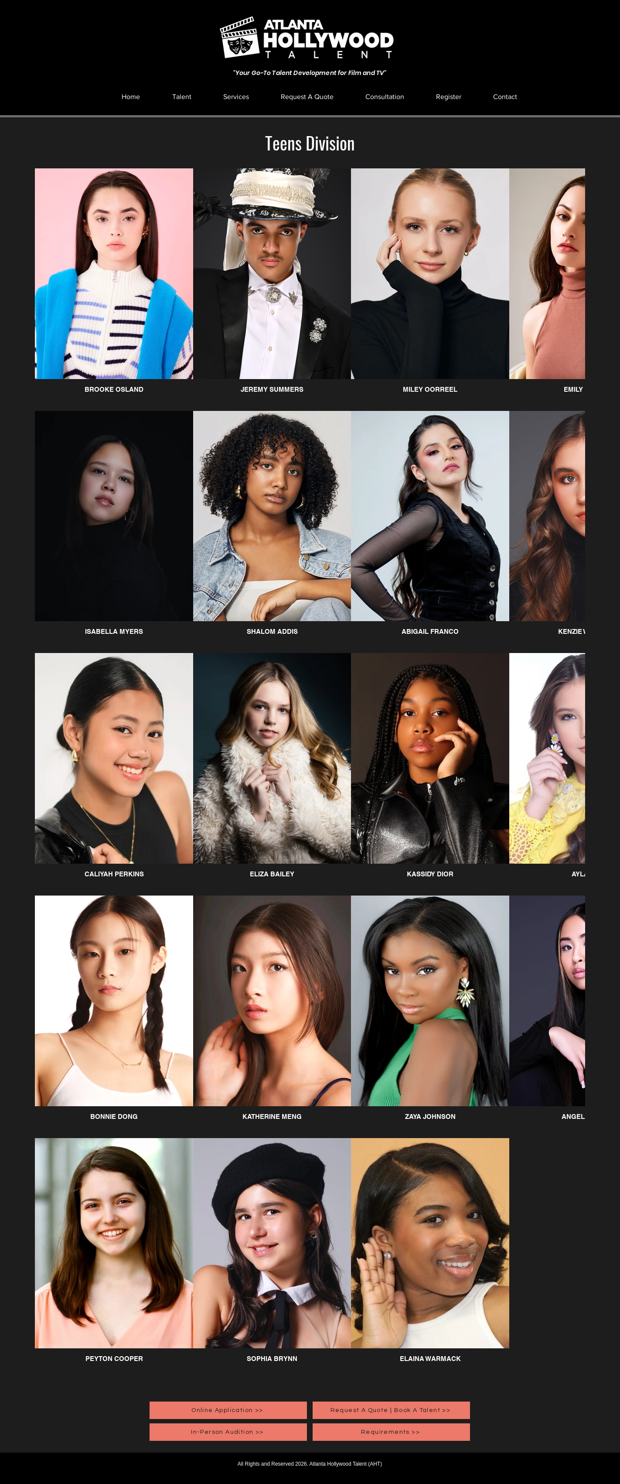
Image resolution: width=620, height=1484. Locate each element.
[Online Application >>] (228, 1410)
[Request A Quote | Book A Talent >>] (391, 1410)
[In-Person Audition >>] (228, 1432)
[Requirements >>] (391, 1432)
